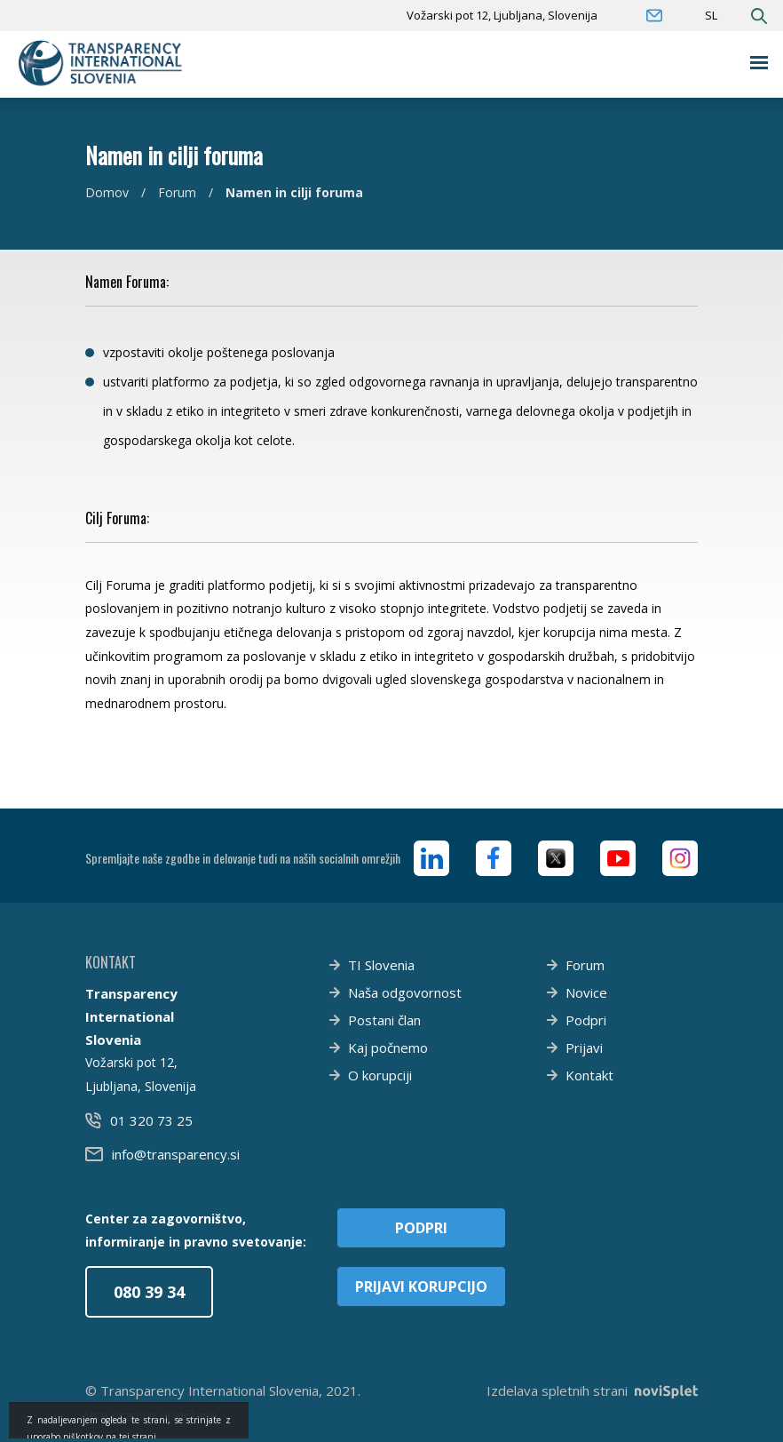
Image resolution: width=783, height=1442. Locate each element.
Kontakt (589, 1075)
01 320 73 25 (151, 1120)
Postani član (384, 1020)
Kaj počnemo (388, 1047)
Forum (177, 192)
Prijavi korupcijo (421, 1286)
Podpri (586, 1020)
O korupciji (380, 1075)
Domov (107, 192)
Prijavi (584, 1047)
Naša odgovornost (405, 992)
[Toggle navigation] (759, 62)
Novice (586, 992)
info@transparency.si (176, 1154)
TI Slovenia (381, 965)
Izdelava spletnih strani (592, 1390)
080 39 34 (149, 1292)
